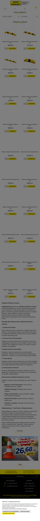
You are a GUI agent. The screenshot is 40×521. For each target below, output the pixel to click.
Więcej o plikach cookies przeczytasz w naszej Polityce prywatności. (14, 508)
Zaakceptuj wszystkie (8, 513)
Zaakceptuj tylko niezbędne (11, 511)
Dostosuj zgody (25, 511)
